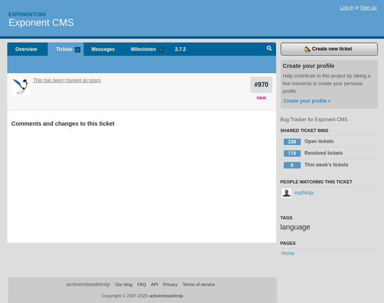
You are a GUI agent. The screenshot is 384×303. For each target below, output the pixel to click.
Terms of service (199, 284)
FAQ (141, 284)
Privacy (170, 284)
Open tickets (309, 142)
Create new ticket (328, 49)
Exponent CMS (41, 22)
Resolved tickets (313, 153)
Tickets (64, 49)
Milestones (143, 49)
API (154, 284)
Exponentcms (27, 14)
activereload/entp (88, 284)
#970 (261, 84)
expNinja (298, 193)
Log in (346, 8)
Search (269, 49)
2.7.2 (180, 49)
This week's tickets (316, 165)
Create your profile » (307, 101)
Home (288, 253)
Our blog (123, 284)
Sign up (368, 8)
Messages (103, 49)
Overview (26, 49)
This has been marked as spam (67, 80)
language (295, 227)
